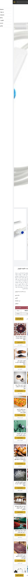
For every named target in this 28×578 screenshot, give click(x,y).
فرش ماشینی (7, 563)
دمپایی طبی (7, 369)
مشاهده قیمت (20, 341)
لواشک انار (21, 539)
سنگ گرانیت (20, 367)
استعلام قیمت (6, 319)
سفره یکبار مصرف (20, 442)
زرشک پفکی (7, 537)
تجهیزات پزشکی (7, 440)
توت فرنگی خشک (20, 417)
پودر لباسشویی (21, 514)
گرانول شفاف (7, 490)
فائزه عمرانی (17, 319)
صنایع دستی (7, 345)
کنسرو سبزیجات (7, 417)
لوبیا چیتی (21, 490)
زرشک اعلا (21, 464)
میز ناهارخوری (7, 514)
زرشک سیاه (7, 393)
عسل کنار (7, 466)
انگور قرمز (20, 343)
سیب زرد (20, 392)
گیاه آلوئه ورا (20, 561)
